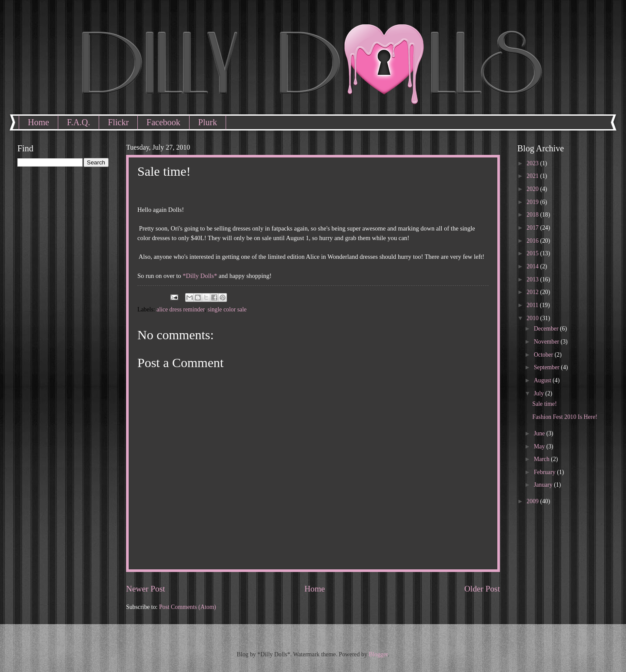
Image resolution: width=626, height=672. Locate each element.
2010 (533, 318)
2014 (533, 266)
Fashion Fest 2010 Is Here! (564, 417)
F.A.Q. (78, 122)
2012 (533, 292)
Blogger (378, 654)
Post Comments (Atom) (187, 607)
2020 (533, 189)
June (540, 433)
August (543, 380)
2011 (533, 305)
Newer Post (145, 588)
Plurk (207, 122)
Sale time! (544, 404)
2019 (533, 202)
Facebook (163, 122)
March (542, 459)
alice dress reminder (180, 309)
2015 (533, 253)
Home (38, 122)
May (540, 446)
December (547, 328)
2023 (533, 163)
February (545, 472)
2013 (533, 279)
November (547, 341)
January (544, 484)
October (544, 354)
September (547, 367)
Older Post (482, 588)
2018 (533, 214)
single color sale (227, 309)
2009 (533, 501)
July (539, 393)
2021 (533, 176)
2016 (533, 240)
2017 (533, 227)
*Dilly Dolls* (200, 275)
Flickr (118, 122)
